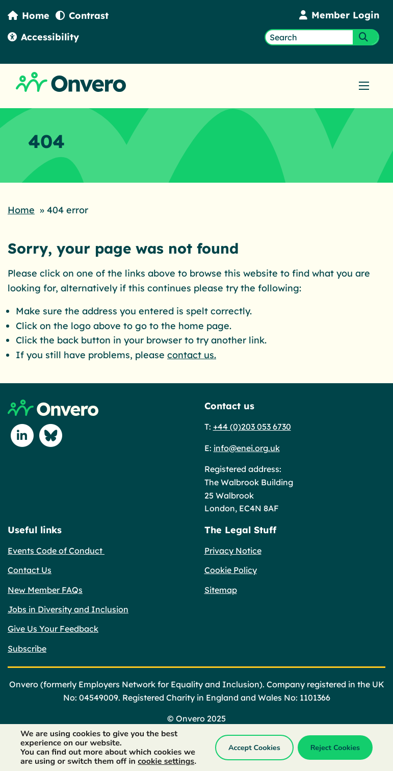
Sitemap (220, 590)
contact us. (191, 355)
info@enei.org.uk (247, 448)
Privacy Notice (232, 550)
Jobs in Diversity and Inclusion (68, 609)
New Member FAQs (45, 590)
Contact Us (29, 570)
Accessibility (43, 37)
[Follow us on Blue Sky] (50, 435)
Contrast (82, 15)
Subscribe (27, 648)
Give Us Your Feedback (53, 629)
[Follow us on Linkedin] (22, 435)
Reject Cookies (335, 747)
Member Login (339, 15)
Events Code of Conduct (56, 550)
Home (28, 15)
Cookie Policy (230, 570)
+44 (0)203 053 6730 (252, 426)
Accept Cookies (254, 747)
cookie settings (166, 761)
